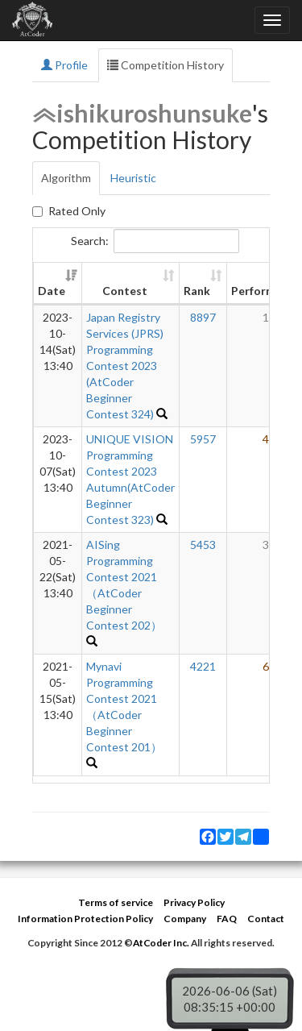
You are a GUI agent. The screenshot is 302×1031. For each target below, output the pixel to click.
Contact (265, 919)
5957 (203, 439)
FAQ (227, 919)
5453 (203, 544)
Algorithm (66, 178)
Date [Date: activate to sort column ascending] (51, 290)
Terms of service (115, 902)
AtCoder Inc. (161, 943)
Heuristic (133, 178)
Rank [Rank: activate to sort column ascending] (197, 290)
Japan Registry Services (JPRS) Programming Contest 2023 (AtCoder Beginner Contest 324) (124, 365)
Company (184, 919)
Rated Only (68, 211)
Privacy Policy (194, 902)
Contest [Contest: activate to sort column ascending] (124, 290)
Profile (64, 65)
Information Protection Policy (85, 919)
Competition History (165, 65)
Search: (155, 241)
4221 (203, 666)
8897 (203, 317)
